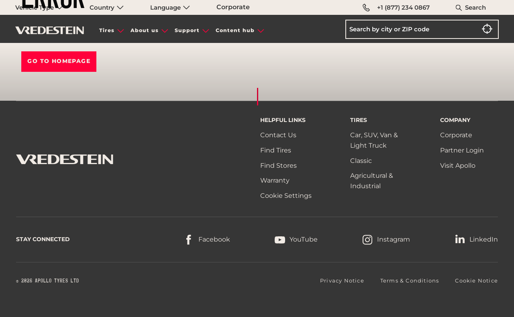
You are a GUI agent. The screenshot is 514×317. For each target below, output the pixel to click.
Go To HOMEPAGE (58, 61)
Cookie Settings (286, 196)
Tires (106, 30)
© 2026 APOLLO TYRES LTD (47, 281)
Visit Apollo (457, 165)
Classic (361, 161)
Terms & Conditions (409, 280)
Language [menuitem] (170, 7)
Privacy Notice (342, 280)
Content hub (235, 30)
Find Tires (275, 150)
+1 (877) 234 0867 (396, 8)
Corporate (233, 7)
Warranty (275, 180)
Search (475, 7)
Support (187, 30)
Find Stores (278, 165)
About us (145, 30)
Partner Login (462, 150)
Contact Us (278, 135)
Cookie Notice (476, 280)
